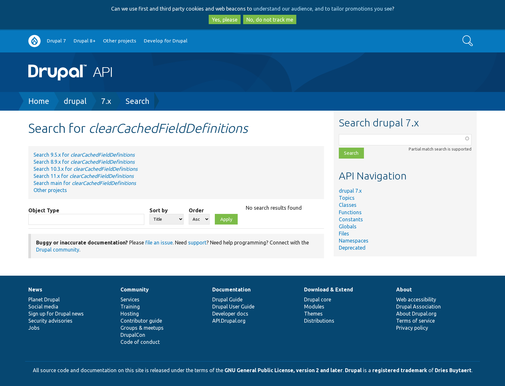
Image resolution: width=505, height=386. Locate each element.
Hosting (129, 314)
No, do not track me (269, 20)
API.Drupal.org (228, 321)
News (35, 289)
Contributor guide (141, 321)
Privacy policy (412, 328)
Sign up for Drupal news (56, 314)
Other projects (119, 40)
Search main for (84, 183)
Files (344, 233)
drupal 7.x (350, 191)
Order (196, 210)
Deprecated (352, 248)
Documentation (231, 289)
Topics (347, 198)
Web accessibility (416, 299)
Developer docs (230, 314)
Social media (43, 306)
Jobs (34, 328)
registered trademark (399, 370)
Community (134, 289)
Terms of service (415, 321)
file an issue (159, 242)
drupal (75, 101)
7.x (106, 101)
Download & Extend (328, 289)
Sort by (158, 210)
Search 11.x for (83, 176)
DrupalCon (132, 335)
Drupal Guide (227, 299)
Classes (348, 205)
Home (38, 101)
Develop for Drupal (165, 40)
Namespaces (353, 241)
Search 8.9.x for (84, 162)
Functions (350, 212)
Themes (313, 314)
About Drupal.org (416, 314)
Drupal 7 (56, 40)
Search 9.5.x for (84, 155)
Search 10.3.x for (85, 169)
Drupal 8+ (84, 40)
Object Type (43, 210)
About (404, 289)
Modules (314, 306)
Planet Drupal (44, 299)
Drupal (353, 370)
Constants (351, 219)
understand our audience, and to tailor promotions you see (322, 9)
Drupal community (57, 250)
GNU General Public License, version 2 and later (283, 370)
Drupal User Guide (233, 306)
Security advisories (50, 321)
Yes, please (224, 20)
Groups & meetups (142, 328)
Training (130, 306)
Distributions (319, 321)
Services (129, 299)
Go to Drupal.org (34, 41)
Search (137, 101)
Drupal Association (418, 306)
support (197, 242)
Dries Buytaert (453, 370)
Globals (348, 226)
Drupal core (317, 299)
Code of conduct (140, 342)
